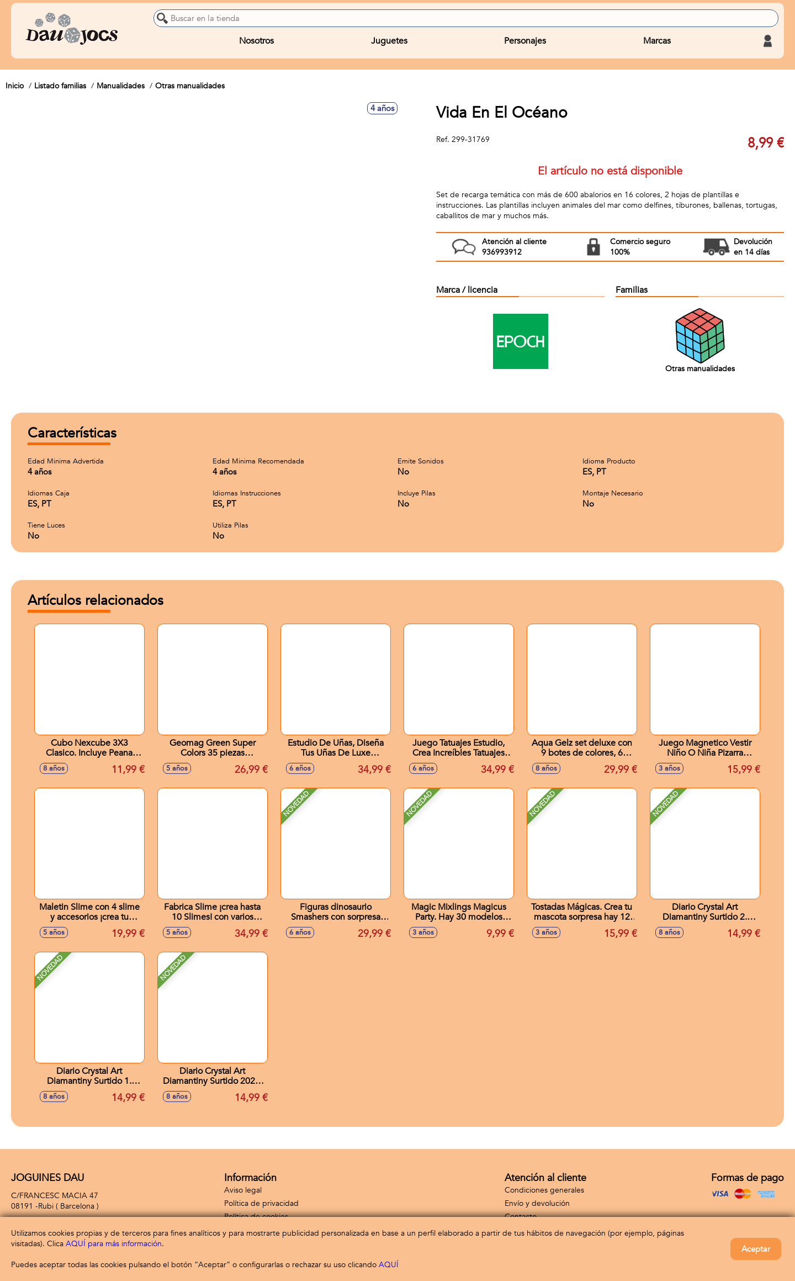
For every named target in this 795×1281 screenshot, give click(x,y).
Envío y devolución (537, 1203)
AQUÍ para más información (114, 1243)
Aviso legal (243, 1190)
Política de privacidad (261, 1203)
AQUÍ (389, 1264)
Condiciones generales (544, 1190)
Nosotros (256, 41)
